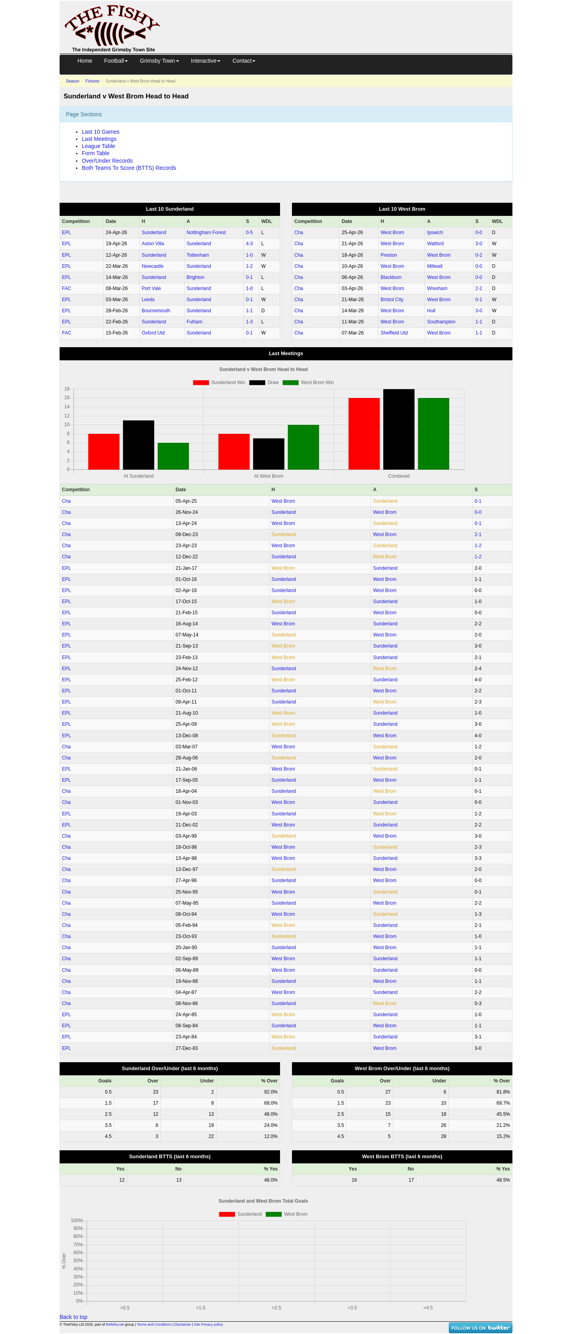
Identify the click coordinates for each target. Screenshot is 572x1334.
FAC (66, 288)
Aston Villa (153, 243)
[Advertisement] (343, 19)
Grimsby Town (159, 61)
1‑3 (249, 322)
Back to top (73, 1317)
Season (72, 81)
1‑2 (249, 266)
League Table (98, 146)
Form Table (96, 153)
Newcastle (153, 266)
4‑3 (249, 243)
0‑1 (249, 277)
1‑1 (249, 310)
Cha (298, 232)
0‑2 (478, 255)
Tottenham (198, 255)
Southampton (441, 322)
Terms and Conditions (154, 1324)
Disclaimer (182, 1324)
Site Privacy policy (208, 1324)
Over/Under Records (107, 161)
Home (84, 61)
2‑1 (478, 534)
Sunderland (154, 232)
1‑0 (249, 255)
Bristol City (392, 299)
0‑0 (478, 232)
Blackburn (391, 277)
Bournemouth (156, 310)
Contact (243, 61)
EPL (66, 232)
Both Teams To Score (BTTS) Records (129, 168)
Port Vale (151, 288)
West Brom (392, 232)
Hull (431, 310)
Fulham (195, 322)
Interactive (206, 61)
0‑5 (249, 232)
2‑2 (478, 288)
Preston (389, 255)
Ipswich (435, 232)
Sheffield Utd (394, 333)
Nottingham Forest (206, 232)
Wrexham (437, 288)
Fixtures (92, 81)
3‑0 (478, 243)
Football (116, 61)
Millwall (435, 266)
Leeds (148, 299)
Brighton (196, 277)
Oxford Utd (153, 333)
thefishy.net (115, 1324)
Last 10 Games (101, 132)
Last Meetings (99, 139)
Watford (435, 243)
